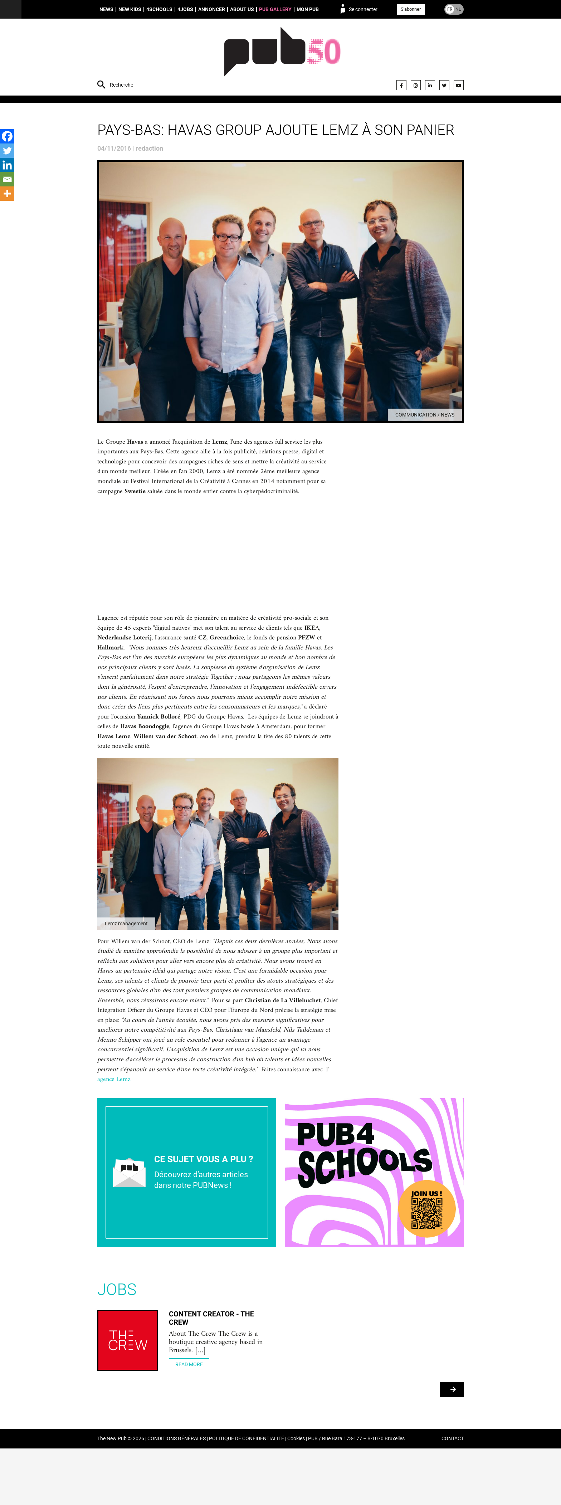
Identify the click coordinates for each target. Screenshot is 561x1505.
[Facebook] (7, 136)
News (106, 9)
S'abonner (411, 9)
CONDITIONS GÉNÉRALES (176, 1495)
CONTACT (453, 1495)
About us (242, 9)
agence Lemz (307, 1134)
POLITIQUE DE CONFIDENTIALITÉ (246, 1495)
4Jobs (185, 9)
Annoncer (211, 9)
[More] (7, 193)
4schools (159, 9)
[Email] (7, 179)
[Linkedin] (7, 165)
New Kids (129, 9)
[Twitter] (7, 150)
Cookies (296, 1495)
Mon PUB (308, 9)
